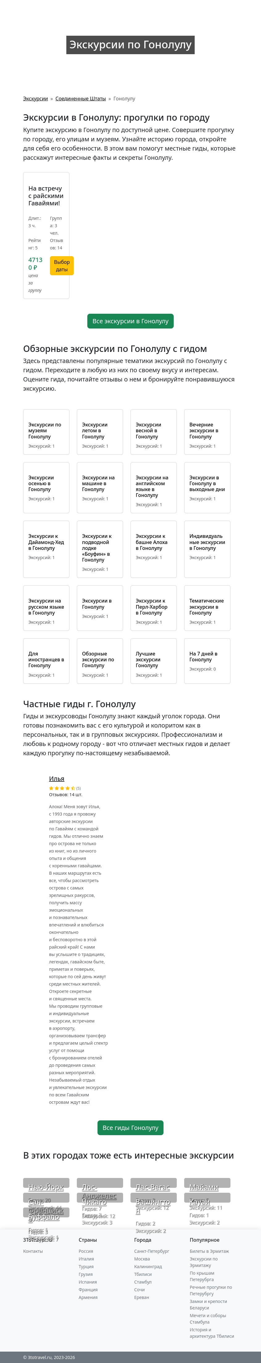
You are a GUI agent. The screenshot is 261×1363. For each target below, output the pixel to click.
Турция (86, 1266)
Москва (142, 1259)
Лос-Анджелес (99, 1191)
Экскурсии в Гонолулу (97, 603)
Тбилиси (143, 1274)
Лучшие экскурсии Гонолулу (148, 659)
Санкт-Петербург (151, 1251)
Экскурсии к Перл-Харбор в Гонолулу (152, 606)
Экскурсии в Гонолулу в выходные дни (207, 483)
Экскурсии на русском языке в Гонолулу (46, 606)
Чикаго (94, 1202)
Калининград (148, 1266)
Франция (88, 1289)
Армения (88, 1297)
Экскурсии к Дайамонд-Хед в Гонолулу (46, 542)
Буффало (43, 1216)
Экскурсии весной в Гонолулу (148, 430)
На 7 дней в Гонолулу (203, 656)
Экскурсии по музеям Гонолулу (44, 430)
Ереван (141, 1297)
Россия (86, 1251)
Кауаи (199, 1202)
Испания (88, 1282)
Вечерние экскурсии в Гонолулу (203, 430)
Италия (86, 1259)
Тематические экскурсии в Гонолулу (206, 606)
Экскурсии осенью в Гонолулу (41, 483)
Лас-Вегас (152, 1187)
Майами (203, 1187)
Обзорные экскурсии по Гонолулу (98, 659)
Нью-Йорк (45, 1187)
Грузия (86, 1274)
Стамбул (143, 1282)
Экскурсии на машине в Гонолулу (98, 483)
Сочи (139, 1289)
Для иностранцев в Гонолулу (46, 659)
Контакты (33, 1251)
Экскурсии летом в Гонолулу (95, 430)
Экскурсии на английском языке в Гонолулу (152, 486)
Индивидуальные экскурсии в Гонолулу (207, 542)
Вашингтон (152, 1206)
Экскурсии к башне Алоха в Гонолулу (152, 542)
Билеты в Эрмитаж (209, 1251)
